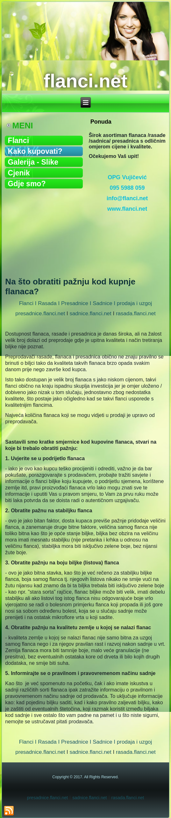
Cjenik (19, 173)
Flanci (18, 140)
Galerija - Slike (33, 162)
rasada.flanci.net (136, 313)
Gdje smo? (27, 184)
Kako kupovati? (35, 151)
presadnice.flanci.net (40, 313)
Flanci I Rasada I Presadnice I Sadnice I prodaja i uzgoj (85, 303)
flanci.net (85, 81)
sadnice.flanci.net (90, 313)
